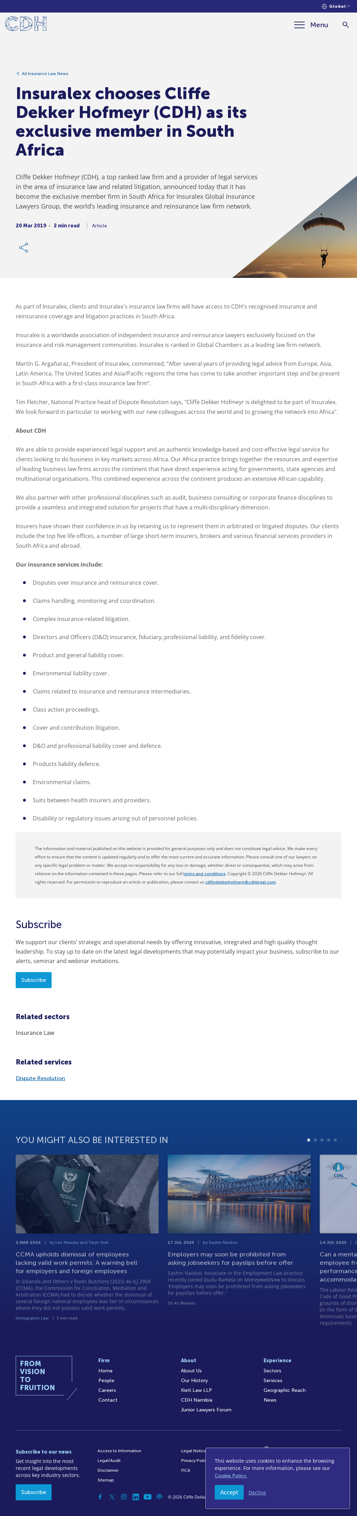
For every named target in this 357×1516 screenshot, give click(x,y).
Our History (194, 1381)
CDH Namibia (196, 1400)
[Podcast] (159, 1496)
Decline (257, 1492)
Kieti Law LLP (196, 1390)
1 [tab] (308, 1156)
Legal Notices (194, 1450)
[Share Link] (24, 249)
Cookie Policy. (231, 1476)
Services (273, 1381)
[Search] (346, 25)
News (270, 1400)
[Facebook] (100, 1496)
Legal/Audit (109, 1460)
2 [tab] (315, 1156)
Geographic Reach (285, 1390)
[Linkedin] (135, 1496)
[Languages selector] (336, 6)
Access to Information (119, 1450)
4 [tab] (328, 1156)
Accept (229, 1492)
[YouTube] (147, 1496)
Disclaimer (108, 1470)
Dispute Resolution (40, 1078)
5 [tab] (335, 1156)
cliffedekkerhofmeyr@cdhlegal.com (240, 882)
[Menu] (311, 25)
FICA (185, 1470)
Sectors (272, 1371)
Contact (107, 1400)
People (106, 1381)
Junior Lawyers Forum (206, 1410)
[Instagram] (123, 1496)
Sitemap (106, 1480)
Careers (107, 1390)
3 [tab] (322, 1156)
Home (105, 1371)
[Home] (26, 24)
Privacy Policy (195, 1460)
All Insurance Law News (45, 75)
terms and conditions (204, 873)
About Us (191, 1371)
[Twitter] (111, 1496)
